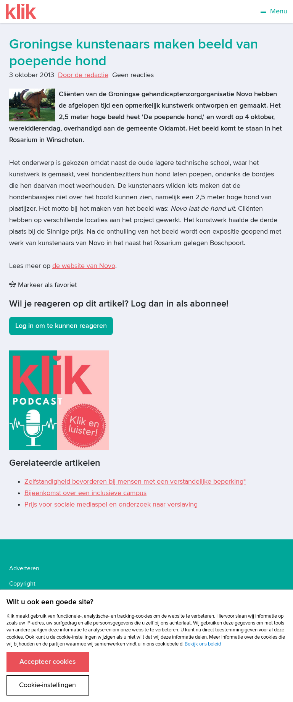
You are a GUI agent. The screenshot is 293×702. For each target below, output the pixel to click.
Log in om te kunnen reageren (61, 326)
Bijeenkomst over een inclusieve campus (85, 493)
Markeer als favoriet (43, 285)
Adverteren (24, 568)
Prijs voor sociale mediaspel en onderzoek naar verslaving (111, 504)
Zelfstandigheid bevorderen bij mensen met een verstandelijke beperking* (135, 482)
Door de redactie (83, 75)
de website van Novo (83, 266)
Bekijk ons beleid (203, 644)
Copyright (22, 583)
